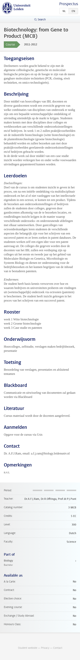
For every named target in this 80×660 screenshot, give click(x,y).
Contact (57, 648)
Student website (27, 648)
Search (42, 19)
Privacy (45, 648)
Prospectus (68, 3)
